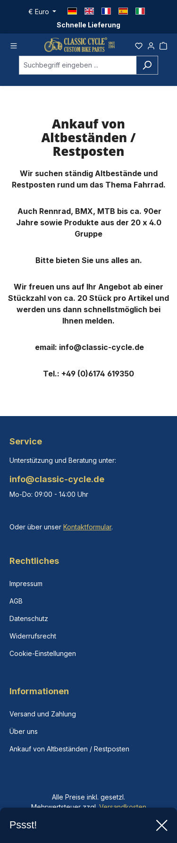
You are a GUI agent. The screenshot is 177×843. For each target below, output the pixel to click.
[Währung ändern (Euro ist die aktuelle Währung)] (42, 12)
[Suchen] (147, 68)
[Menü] (13, 45)
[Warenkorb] (163, 45)
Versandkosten (122, 807)
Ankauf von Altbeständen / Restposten (69, 749)
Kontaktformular (87, 527)
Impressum (25, 583)
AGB (16, 601)
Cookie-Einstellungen (42, 653)
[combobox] (77, 68)
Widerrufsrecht (32, 636)
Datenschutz (28, 618)
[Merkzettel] (139, 45)
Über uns (23, 731)
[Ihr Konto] (151, 45)
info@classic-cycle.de (56, 479)
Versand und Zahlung (42, 714)
